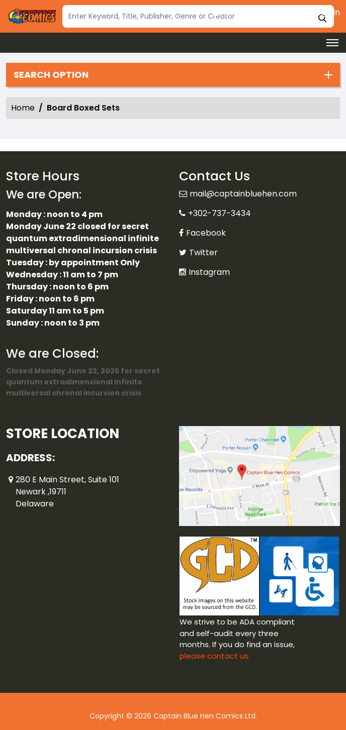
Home (23, 108)
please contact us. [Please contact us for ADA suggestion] (215, 656)
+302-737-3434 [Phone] (219, 213)
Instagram (209, 272)
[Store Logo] (31, 17)
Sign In (322, 12)
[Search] (198, 16)
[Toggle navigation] (332, 42)
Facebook (206, 233)
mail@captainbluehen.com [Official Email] (243, 193)
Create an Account (257, 12)
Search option (51, 74)
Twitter (203, 252)
